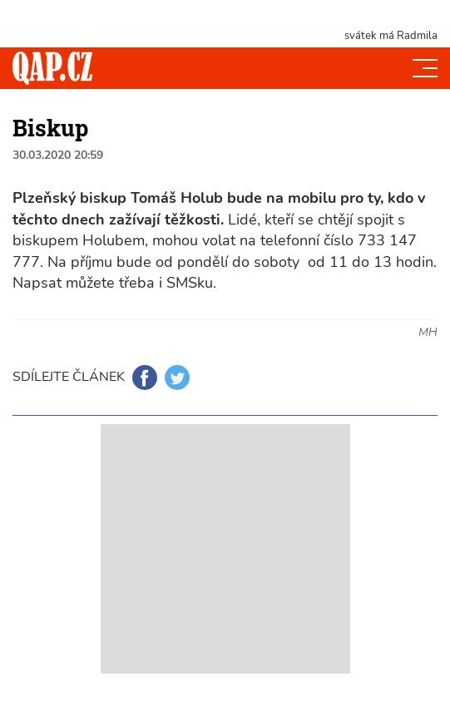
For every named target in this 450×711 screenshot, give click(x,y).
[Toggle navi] (425, 68)
